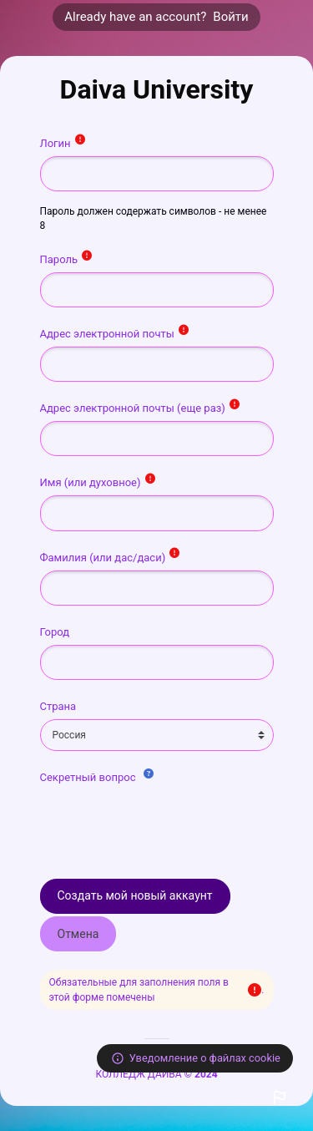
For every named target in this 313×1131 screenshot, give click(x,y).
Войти (230, 16)
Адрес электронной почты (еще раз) (134, 408)
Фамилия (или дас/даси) (104, 557)
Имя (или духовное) (92, 482)
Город (55, 632)
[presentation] (167, 822)
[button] (279, 1097)
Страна (58, 706)
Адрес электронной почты (109, 333)
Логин (56, 143)
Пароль (60, 259)
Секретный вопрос (89, 777)
